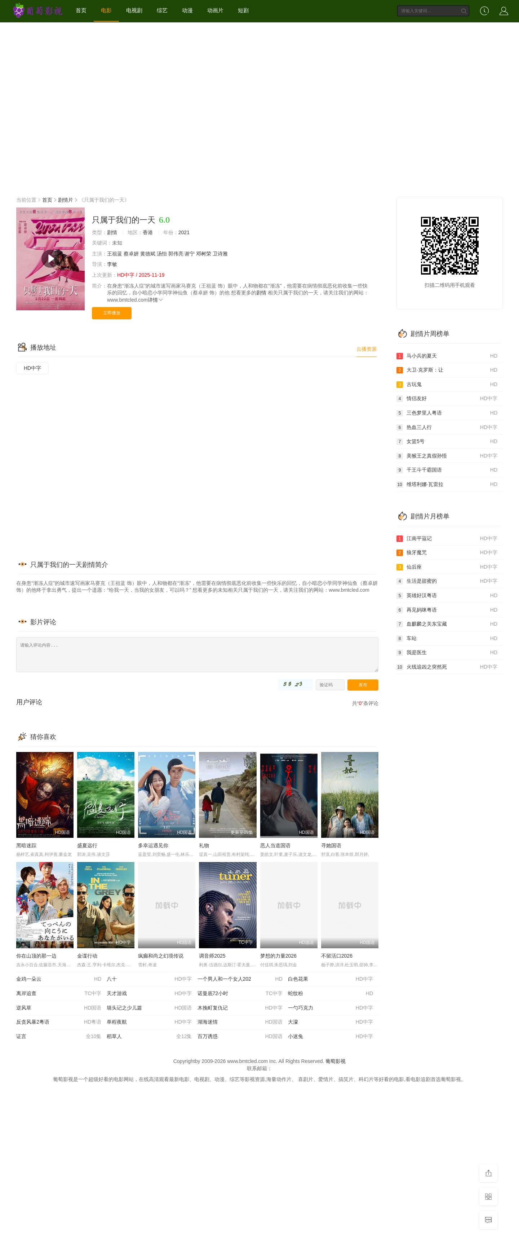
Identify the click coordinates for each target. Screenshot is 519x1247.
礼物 (204, 845)
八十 (149, 979)
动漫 (187, 10)
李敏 (112, 264)
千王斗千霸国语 (446, 470)
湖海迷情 (240, 1022)
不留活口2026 (336, 956)
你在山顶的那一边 (36, 956)
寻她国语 (331, 845)
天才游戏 (149, 993)
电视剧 (134, 10)
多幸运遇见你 (153, 845)
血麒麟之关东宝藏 (446, 624)
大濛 (330, 1022)
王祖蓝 (114, 254)
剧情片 (65, 200)
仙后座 (446, 567)
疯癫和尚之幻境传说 (160, 956)
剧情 (112, 232)
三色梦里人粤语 (446, 413)
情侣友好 (446, 398)
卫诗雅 (220, 254)
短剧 (243, 10)
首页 (81, 10)
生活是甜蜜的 (446, 581)
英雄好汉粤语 (446, 595)
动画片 (215, 10)
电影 (106, 10)
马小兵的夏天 (446, 356)
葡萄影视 (335, 1061)
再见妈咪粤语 (446, 610)
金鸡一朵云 (58, 979)
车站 (446, 638)
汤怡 (162, 254)
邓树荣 (203, 254)
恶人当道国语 (275, 845)
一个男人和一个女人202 (240, 979)
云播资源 (366, 349)
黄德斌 (147, 254)
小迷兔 (330, 1036)
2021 (184, 232)
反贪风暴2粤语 (58, 1022)
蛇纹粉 (330, 993)
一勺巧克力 (330, 1008)
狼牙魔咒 (446, 552)
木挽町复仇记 (240, 1008)
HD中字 (32, 368)
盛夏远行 (87, 845)
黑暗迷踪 (26, 845)
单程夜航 (149, 1022)
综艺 (162, 10)
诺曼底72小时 (240, 993)
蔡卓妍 (131, 254)
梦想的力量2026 (278, 956)
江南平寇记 (446, 538)
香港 (148, 232)
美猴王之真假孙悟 (446, 456)
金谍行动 (87, 956)
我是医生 (446, 652)
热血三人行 (446, 427)
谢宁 (190, 254)
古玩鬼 (446, 384)
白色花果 (330, 979)
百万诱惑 (240, 1036)
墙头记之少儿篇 (149, 1008)
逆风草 (58, 1008)
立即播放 (111, 312)
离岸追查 (58, 993)
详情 (156, 300)
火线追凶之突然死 (446, 667)
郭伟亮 (175, 254)
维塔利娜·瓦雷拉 (446, 484)
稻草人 (149, 1036)
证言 (58, 1036)
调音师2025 (212, 956)
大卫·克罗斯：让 (446, 370)
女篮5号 (446, 441)
